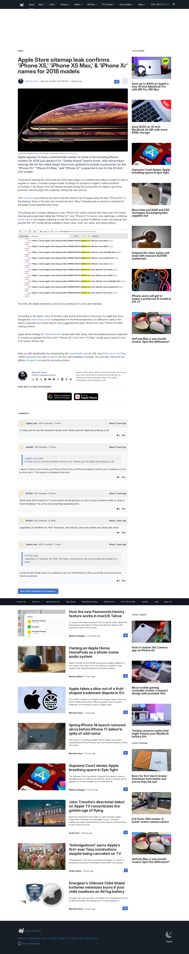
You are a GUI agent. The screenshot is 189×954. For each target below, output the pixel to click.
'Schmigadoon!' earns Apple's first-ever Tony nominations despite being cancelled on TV (95, 849)
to (31, 186)
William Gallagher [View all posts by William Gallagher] (77, 636)
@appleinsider (34, 356)
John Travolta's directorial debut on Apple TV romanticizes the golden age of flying (97, 806)
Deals (54, 938)
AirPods (92, 4)
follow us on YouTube (114, 353)
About (117, 423)
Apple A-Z (63, 938)
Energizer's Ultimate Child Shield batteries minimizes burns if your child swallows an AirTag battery (97, 887)
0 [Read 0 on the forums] (125, 712)
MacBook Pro (109, 602)
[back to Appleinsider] (22, 5)
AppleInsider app (78, 353)
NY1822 (29, 493)
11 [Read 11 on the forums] (125, 676)
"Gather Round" (52, 334)
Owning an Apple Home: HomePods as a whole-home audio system (94, 652)
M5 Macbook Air (53, 602)
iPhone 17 (36, 602)
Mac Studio (70, 602)
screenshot (29, 198)
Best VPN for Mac (128, 602)
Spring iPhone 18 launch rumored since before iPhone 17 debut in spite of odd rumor (97, 729)
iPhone (65, 4)
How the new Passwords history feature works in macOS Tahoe (96, 613)
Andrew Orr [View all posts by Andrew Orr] (74, 833)
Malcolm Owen (32, 81)
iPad (53, 4)
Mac (42, 4)
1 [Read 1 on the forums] (125, 870)
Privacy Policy (91, 938)
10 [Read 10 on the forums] (125, 908)
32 (117, 81)
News (31, 4)
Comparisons (34, 938)
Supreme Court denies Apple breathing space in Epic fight (94, 767)
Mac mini (168, 602)
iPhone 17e (21, 602)
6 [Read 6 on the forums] (125, 635)
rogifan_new (32, 423)
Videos (73, 938)
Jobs (80, 938)
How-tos (46, 938)
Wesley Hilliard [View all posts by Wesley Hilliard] (76, 676)
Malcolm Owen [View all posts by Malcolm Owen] (76, 713)
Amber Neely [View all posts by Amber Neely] (75, 871)
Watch (78, 4)
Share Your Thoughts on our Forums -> (38, 591)
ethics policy (72, 153)
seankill (30, 447)
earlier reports (25, 219)
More (142, 4)
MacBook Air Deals (89, 602)
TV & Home (108, 4)
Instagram (31, 360)
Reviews (22, 938)
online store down (40, 319)
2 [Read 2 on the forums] (125, 832)
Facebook (52, 356)
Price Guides (126, 4)
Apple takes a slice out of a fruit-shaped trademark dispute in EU (97, 690)
